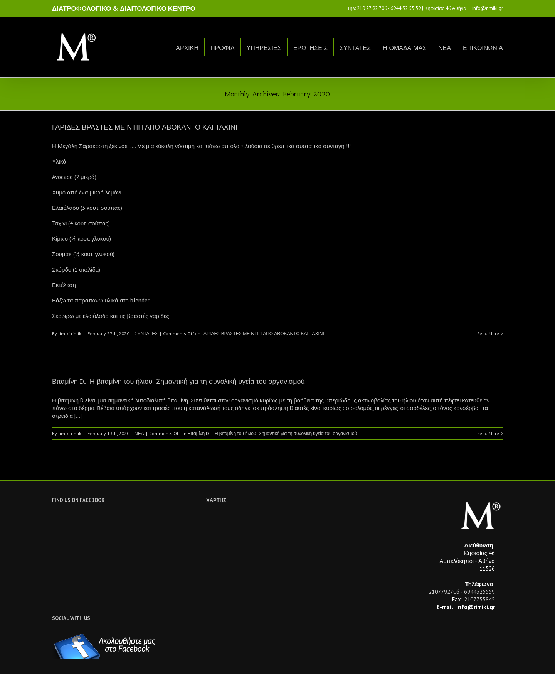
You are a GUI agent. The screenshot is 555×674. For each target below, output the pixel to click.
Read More (488, 333)
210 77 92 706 (372, 8)
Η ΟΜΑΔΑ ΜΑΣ (404, 48)
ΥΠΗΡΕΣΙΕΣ (264, 48)
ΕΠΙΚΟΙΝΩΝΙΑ (483, 48)
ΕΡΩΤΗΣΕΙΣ (310, 48)
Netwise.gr (195, 661)
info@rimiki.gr (487, 8)
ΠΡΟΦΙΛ (222, 48)
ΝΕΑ (444, 48)
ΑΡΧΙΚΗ (187, 48)
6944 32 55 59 (405, 8)
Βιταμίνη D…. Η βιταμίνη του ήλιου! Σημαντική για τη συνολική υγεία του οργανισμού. (179, 381)
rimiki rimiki (70, 333)
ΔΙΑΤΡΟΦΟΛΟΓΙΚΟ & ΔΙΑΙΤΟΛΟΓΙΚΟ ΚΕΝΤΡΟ (123, 8)
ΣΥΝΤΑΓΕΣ (355, 48)
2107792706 (444, 591)
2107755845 (479, 599)
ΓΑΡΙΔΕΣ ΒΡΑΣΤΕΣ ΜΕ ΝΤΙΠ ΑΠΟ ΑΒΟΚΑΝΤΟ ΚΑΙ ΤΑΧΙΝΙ (144, 127)
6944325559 (479, 591)
